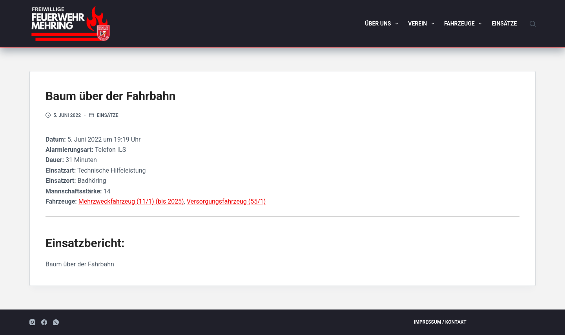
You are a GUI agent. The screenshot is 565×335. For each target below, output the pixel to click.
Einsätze (504, 23)
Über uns (383, 23)
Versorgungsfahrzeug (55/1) (226, 201)
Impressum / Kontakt (440, 322)
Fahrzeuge (464, 23)
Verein (422, 23)
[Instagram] (32, 322)
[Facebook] (44, 322)
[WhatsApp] (56, 322)
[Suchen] (533, 24)
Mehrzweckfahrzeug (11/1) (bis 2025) (131, 201)
